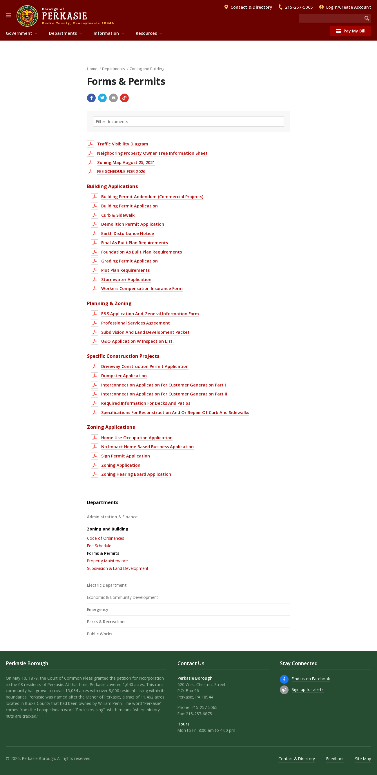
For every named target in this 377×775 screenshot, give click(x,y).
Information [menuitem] (106, 33)
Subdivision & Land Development (117, 568)
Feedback (335, 758)
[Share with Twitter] (102, 98)
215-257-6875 (199, 713)
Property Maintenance (107, 561)
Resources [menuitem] (146, 33)
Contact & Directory (251, 7)
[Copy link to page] (124, 98)
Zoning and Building (147, 68)
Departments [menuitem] (63, 33)
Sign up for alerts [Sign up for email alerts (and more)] (308, 689)
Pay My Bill (350, 31)
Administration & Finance (112, 516)
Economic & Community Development (122, 597)
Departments (113, 68)
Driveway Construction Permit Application (144, 366)
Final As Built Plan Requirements (134, 242)
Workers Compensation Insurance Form (142, 288)
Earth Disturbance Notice (127, 233)
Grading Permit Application (129, 261)
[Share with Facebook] (91, 98)
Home (92, 68)
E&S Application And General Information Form (150, 313)
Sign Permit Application (125, 456)
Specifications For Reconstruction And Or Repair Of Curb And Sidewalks (175, 412)
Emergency (97, 609)
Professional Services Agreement (135, 323)
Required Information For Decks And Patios (145, 403)
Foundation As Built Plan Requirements (141, 252)
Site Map (363, 758)
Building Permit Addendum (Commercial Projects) (152, 196)
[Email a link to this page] (113, 98)
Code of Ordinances (105, 538)
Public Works (99, 634)
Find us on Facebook (311, 678)
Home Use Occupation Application (137, 437)
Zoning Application (120, 465)
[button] (8, 15)
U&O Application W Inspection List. (137, 341)
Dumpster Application (124, 375)
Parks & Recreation (106, 621)
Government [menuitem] (19, 33)
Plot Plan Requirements (125, 270)
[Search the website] (330, 18)
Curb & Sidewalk (118, 215)
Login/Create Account (348, 7)
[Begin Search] (366, 18)
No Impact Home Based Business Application (147, 446)
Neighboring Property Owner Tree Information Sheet (152, 153)
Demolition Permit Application (132, 224)
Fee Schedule (99, 545)
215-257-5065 (299, 7)
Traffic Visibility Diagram (122, 144)
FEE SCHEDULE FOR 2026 (121, 171)
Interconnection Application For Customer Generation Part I (163, 385)
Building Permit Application (129, 206)
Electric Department (107, 585)
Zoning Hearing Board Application (136, 474)
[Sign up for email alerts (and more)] (284, 689)
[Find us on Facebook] (284, 679)
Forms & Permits (103, 553)
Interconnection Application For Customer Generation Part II (164, 394)
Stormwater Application (126, 279)
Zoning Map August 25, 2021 (126, 162)
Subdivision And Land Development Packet (145, 332)
